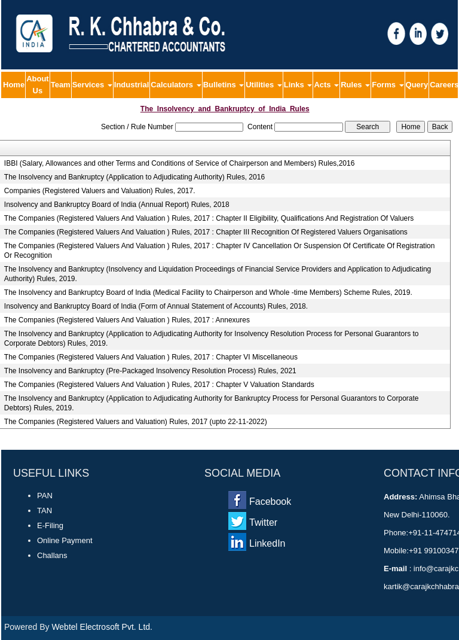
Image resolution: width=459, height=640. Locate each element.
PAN (45, 495)
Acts (326, 84)
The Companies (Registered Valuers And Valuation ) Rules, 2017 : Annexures (127, 320)
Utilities (264, 84)
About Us (37, 84)
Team (61, 84)
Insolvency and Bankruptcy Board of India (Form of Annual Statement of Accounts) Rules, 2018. (156, 306)
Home (14, 84)
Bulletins (223, 84)
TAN (44, 510)
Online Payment (65, 540)
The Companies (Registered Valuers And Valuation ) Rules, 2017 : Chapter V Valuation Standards (159, 384)
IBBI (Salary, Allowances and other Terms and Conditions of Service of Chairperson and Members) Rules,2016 (179, 163)
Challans (52, 555)
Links (298, 84)
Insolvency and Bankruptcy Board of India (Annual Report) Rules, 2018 (117, 204)
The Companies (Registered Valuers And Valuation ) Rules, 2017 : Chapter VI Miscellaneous (151, 357)
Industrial (131, 84)
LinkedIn (267, 543)
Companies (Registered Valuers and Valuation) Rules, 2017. (99, 191)
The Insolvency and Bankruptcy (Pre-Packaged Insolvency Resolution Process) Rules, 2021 (150, 371)
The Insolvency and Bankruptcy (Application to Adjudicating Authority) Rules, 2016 (134, 177)
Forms (387, 84)
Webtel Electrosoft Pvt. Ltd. (101, 627)
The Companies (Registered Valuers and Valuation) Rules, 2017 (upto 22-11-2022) (135, 421)
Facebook (270, 501)
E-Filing (50, 525)
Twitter (263, 522)
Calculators (176, 84)
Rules (355, 84)
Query (417, 84)
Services (92, 84)
